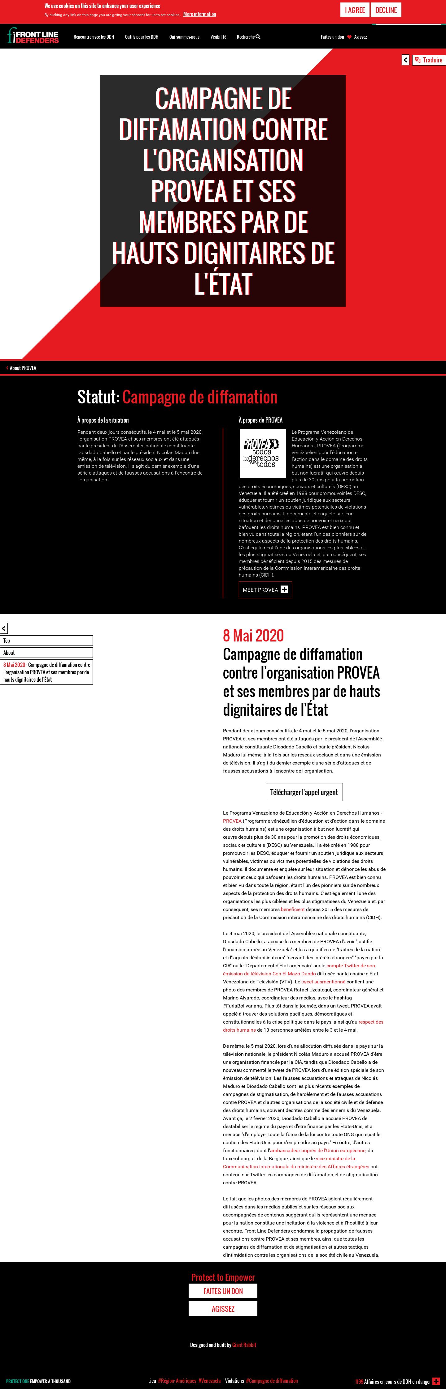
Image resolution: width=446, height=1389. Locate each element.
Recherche (248, 36)
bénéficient (293, 909)
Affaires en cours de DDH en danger (393, 1381)
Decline (386, 10)
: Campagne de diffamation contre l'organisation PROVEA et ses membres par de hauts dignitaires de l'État (46, 672)
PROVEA (232, 821)
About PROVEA (23, 367)
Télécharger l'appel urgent (304, 792)
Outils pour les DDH (141, 36)
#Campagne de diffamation (272, 1380)
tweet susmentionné (323, 982)
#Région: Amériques (177, 1380)
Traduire (433, 59)
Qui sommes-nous (184, 36)
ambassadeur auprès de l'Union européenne (317, 1150)
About (9, 652)
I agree (355, 10)
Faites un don (332, 37)
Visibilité (218, 36)
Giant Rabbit (244, 1345)
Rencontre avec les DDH (94, 36)
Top (6, 640)
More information (199, 14)
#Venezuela (210, 1380)
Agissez (360, 37)
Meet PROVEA (260, 590)
